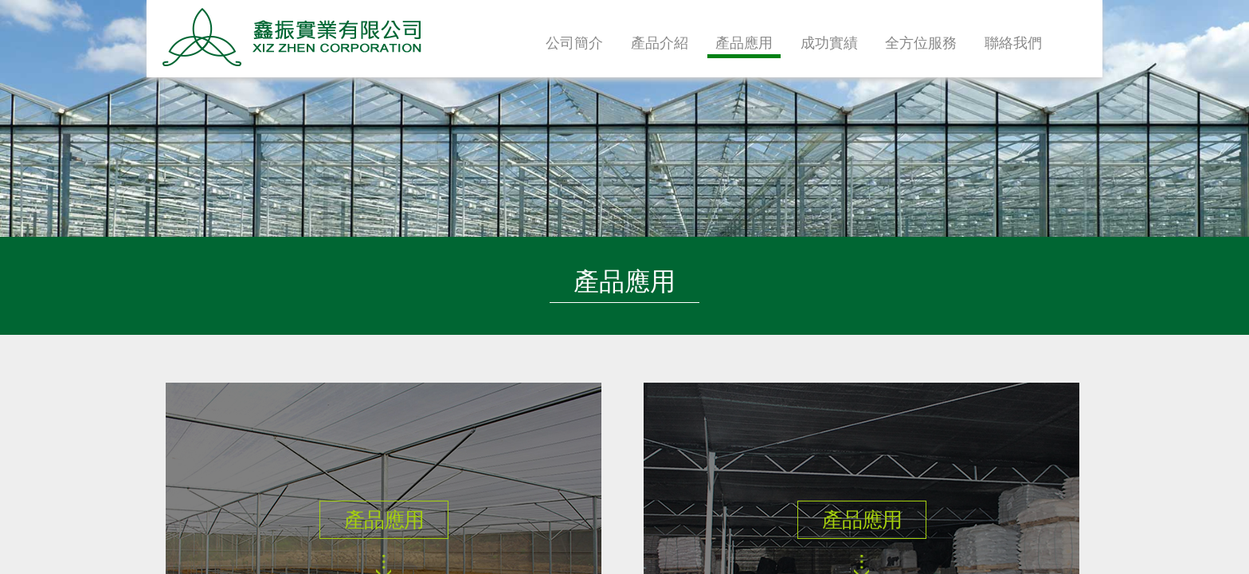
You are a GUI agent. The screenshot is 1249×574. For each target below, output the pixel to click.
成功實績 (829, 43)
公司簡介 (574, 43)
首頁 (1082, 44)
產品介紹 (659, 43)
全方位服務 (921, 43)
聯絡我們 (1013, 43)
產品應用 (744, 43)
